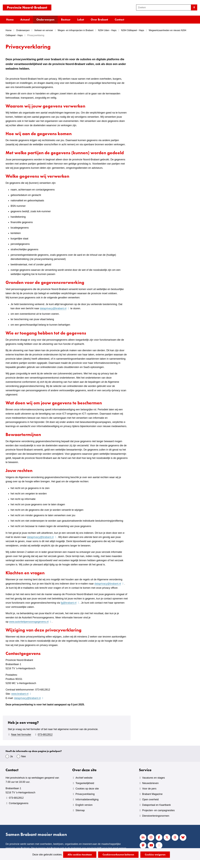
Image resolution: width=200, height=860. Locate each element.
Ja (11, 756)
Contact (119, 19)
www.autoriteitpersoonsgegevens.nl (30, 621)
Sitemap (80, 810)
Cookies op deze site (87, 788)
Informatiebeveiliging (87, 799)
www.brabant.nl (21, 693)
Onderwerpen (45, 19)
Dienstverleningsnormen (155, 815)
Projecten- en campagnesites (158, 810)
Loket (80, 19)
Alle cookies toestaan (80, 854)
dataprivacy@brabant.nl (55, 308)
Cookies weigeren (155, 854)
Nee (23, 756)
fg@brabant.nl (70, 602)
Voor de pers (149, 788)
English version (84, 805)
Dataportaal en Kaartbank (156, 805)
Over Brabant (99, 19)
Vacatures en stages (153, 777)
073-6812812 (45, 734)
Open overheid (150, 799)
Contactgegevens (18, 803)
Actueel (25, 19)
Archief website (84, 777)
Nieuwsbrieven (150, 783)
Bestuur (66, 19)
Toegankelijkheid (85, 783)
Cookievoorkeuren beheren (118, 854)
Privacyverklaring (85, 794)
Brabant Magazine (152, 794)
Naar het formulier (21, 734)
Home (10, 19)
